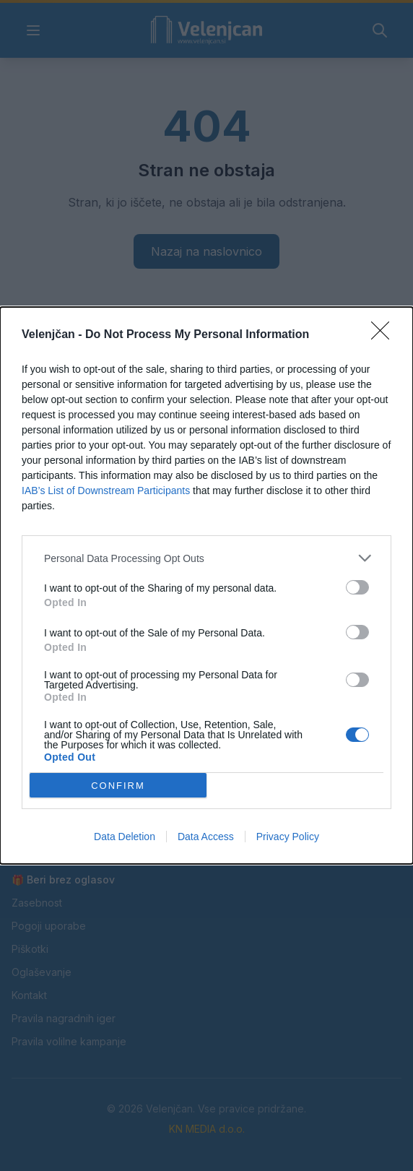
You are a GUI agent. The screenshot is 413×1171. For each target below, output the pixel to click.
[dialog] (206, 585)
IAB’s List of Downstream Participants (106, 490)
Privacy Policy (287, 836)
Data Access (206, 836)
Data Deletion (124, 836)
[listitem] (206, 558)
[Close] (385, 335)
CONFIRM (118, 785)
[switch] (357, 587)
